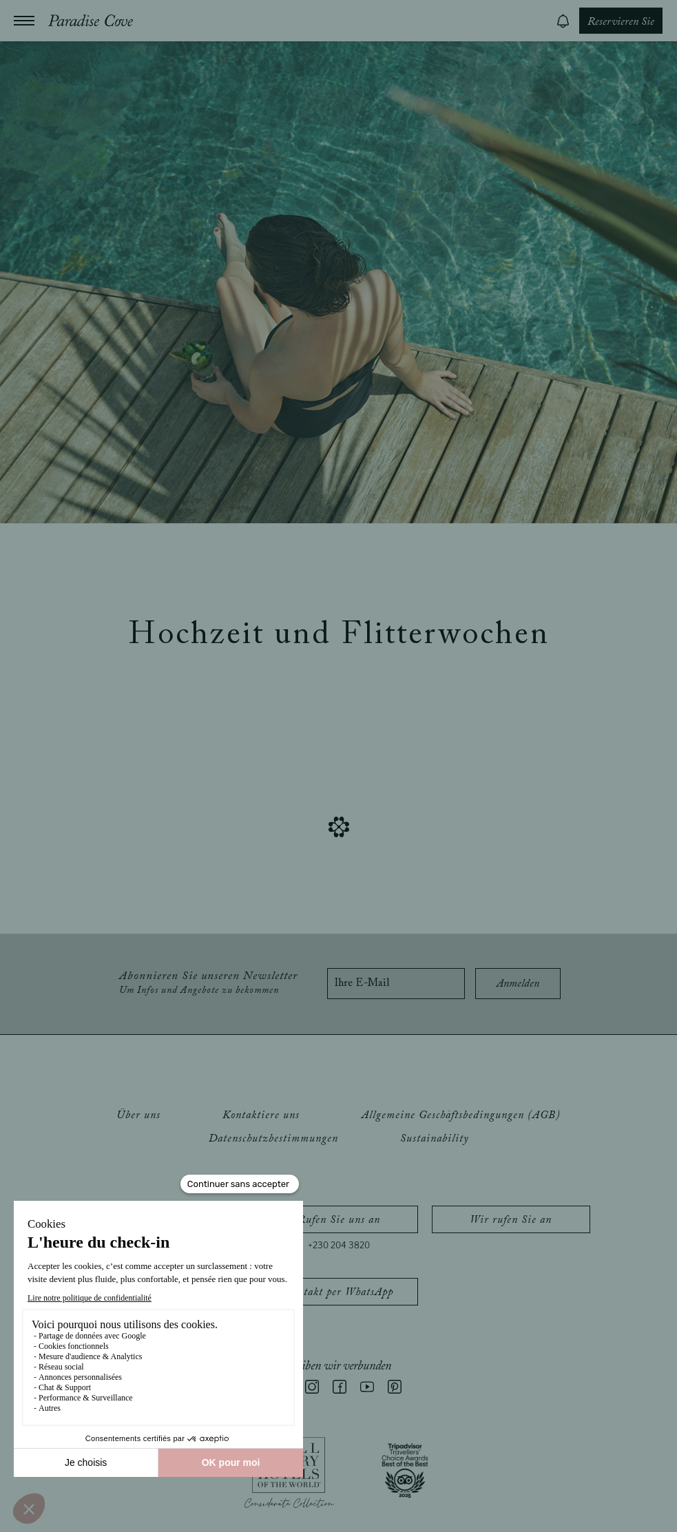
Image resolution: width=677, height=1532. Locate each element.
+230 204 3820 (339, 1245)
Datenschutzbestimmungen (273, 1138)
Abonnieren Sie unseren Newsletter (208, 983)
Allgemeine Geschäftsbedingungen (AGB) (461, 1115)
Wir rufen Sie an (511, 1220)
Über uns (138, 1115)
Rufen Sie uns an (339, 1220)
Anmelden (518, 983)
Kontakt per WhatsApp (338, 1292)
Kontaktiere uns (261, 1115)
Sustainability (434, 1138)
